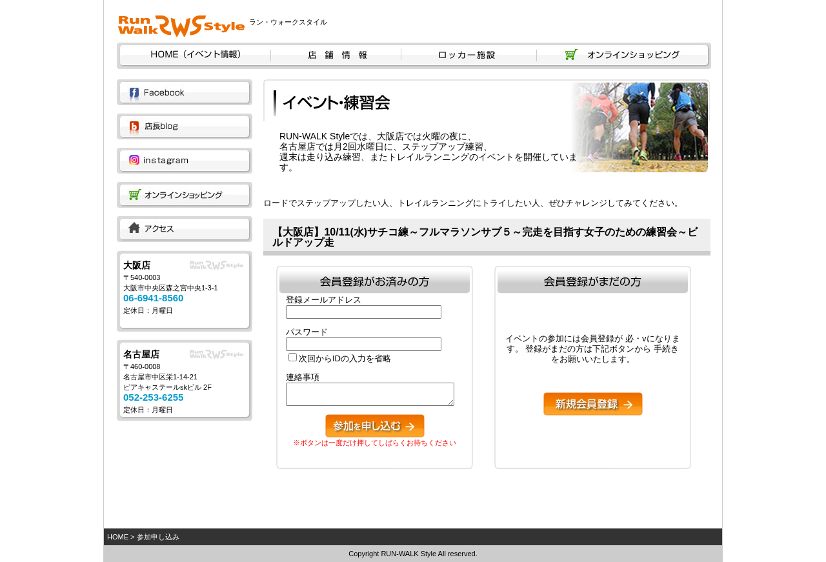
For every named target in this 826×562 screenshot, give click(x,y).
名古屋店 (141, 354)
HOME (117, 537)
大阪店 (136, 265)
